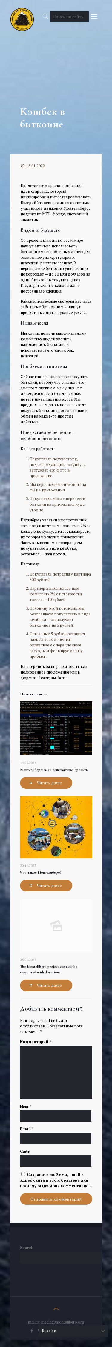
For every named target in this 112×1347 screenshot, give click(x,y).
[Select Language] (73, 1331)
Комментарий (35, 1041)
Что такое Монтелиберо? (41, 872)
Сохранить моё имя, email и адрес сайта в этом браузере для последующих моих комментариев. (56, 1180)
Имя (25, 1106)
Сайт (25, 1151)
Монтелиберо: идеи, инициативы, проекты (54, 769)
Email (27, 1128)
